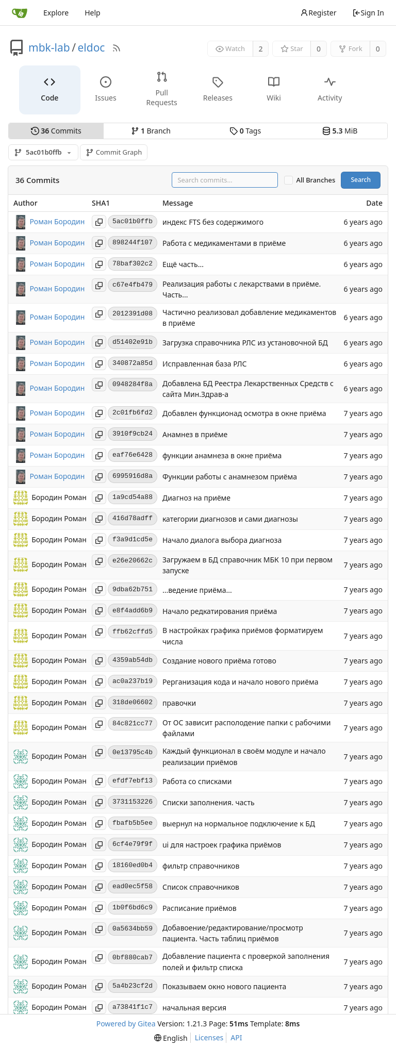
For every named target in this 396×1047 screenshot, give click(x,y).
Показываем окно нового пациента (224, 986)
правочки (179, 703)
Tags (245, 131)
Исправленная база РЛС (204, 364)
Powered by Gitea (126, 1023)
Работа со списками (197, 781)
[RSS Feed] (116, 48)
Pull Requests (161, 89)
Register (318, 13)
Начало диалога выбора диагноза (222, 540)
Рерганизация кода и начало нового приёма (240, 682)
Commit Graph (114, 152)
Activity (330, 89)
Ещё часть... (183, 264)
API (236, 1037)
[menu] (171, 1038)
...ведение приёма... (197, 590)
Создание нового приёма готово (219, 661)
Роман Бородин (57, 221)
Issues (105, 89)
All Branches (316, 180)
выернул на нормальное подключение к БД (238, 823)
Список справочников (200, 887)
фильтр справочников (200, 866)
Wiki (274, 89)
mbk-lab (49, 47)
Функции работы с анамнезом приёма (229, 477)
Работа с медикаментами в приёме (224, 243)
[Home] (19, 13)
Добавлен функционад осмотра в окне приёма (244, 414)
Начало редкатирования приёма (219, 611)
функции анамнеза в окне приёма (222, 456)
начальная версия (194, 1007)
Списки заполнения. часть (208, 802)
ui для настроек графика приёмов (221, 845)
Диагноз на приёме (196, 498)
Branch (151, 131)
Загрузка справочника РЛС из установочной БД (245, 342)
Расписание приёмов (199, 908)
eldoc (91, 47)
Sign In (368, 13)
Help (93, 13)
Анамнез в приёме (194, 435)
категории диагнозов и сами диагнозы (230, 519)
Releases (218, 89)
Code (49, 89)
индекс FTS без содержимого (212, 222)
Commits (56, 131)
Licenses (209, 1037)
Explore (56, 13)
